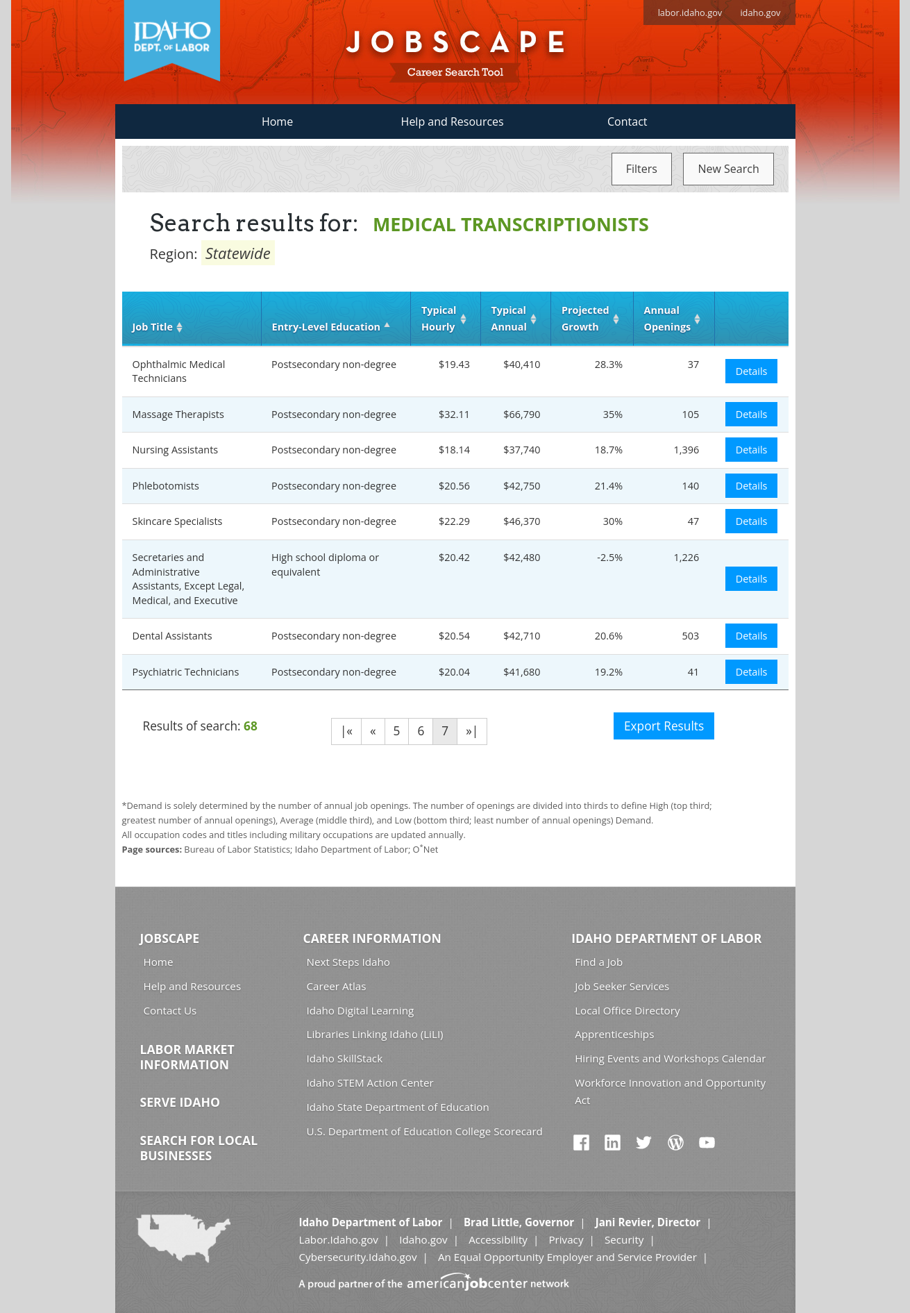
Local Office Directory (627, 1010)
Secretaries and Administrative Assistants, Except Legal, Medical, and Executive (189, 579)
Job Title (153, 326)
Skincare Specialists (178, 521)
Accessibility (498, 1239)
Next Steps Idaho (348, 962)
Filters (641, 168)
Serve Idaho (180, 1102)
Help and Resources (452, 121)
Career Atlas (336, 986)
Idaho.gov (423, 1239)
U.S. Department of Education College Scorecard (425, 1131)
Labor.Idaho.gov (338, 1239)
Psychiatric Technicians (186, 671)
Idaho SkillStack (345, 1058)
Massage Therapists (178, 414)
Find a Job (599, 962)
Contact (627, 121)
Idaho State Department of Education (398, 1107)
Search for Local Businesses (199, 1148)
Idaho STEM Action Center (370, 1082)
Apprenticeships (614, 1034)
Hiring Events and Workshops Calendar (670, 1058)
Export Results (664, 726)
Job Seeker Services (622, 986)
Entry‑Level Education (326, 326)
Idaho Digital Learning (360, 1010)
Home (277, 121)
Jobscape (170, 938)
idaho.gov (760, 12)
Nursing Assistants (176, 449)
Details (752, 371)
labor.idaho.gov (690, 12)
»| (472, 731)
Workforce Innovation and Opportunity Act (670, 1091)
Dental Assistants (172, 635)
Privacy (565, 1239)
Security (624, 1239)
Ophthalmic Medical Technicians (179, 371)
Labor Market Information (187, 1057)
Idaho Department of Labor (666, 938)
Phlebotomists (166, 485)
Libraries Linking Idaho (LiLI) (375, 1034)
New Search (728, 168)
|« (346, 731)
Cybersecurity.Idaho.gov (357, 1257)
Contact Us (170, 1010)
